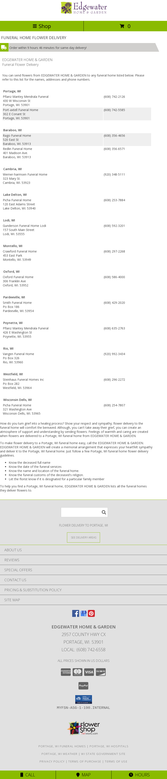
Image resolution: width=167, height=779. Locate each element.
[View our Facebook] (75, 615)
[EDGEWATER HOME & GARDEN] (83, 14)
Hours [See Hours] (139, 775)
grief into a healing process (44, 423)
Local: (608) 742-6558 (83, 650)
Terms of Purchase (84, 761)
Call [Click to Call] (27, 775)
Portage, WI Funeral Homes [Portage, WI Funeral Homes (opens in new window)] (62, 746)
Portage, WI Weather (60, 754)
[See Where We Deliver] (83, 537)
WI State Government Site (103, 754)
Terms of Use (116, 761)
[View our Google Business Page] (83, 615)
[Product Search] (84, 512)
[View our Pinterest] (91, 615)
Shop (42, 26)
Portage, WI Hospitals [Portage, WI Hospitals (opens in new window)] (109, 746)
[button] (83, 699)
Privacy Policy (52, 761)
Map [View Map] (83, 775)
